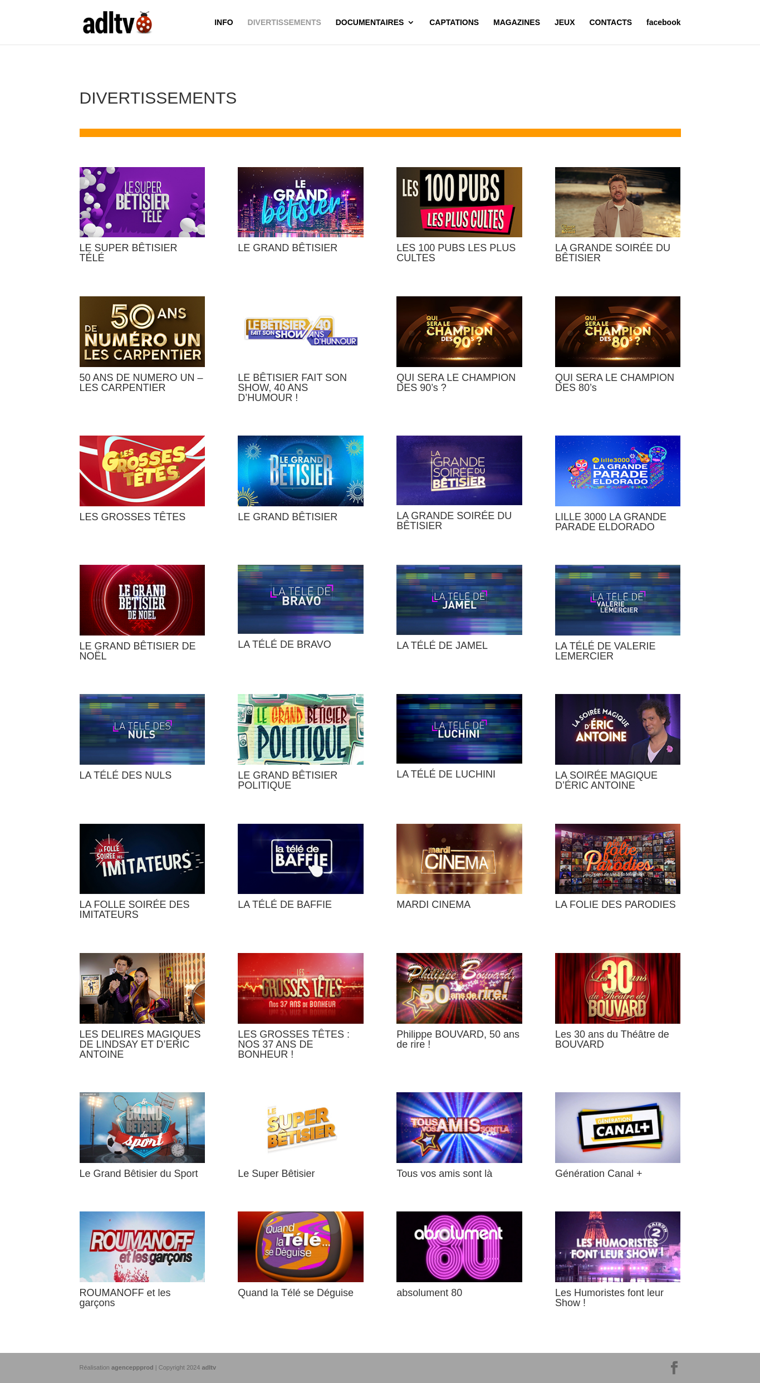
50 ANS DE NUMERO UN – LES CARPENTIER (141, 382)
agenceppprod (132, 1367)
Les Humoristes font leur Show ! (609, 1297)
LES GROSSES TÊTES (133, 516)
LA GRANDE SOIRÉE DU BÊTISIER (612, 252)
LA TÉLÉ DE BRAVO (284, 644)
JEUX (565, 22)
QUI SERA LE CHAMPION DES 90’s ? (456, 382)
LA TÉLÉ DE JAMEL (442, 645)
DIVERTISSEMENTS (284, 22)
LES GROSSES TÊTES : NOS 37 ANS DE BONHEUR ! (294, 1044)
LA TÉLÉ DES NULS (126, 775)
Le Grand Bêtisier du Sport (139, 1173)
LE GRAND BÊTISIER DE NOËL (138, 651)
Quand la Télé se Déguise (296, 1292)
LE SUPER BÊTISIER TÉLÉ (129, 252)
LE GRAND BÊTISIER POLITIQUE (287, 780)
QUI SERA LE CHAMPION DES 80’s (614, 382)
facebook (663, 22)
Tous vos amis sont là (444, 1173)
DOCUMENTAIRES (370, 22)
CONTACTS (610, 22)
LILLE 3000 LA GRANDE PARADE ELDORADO (610, 521)
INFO (223, 22)
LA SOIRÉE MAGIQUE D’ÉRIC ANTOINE (606, 780)
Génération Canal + (599, 1173)
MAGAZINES (516, 22)
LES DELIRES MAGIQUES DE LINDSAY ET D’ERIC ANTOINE (140, 1044)
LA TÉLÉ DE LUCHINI (446, 774)
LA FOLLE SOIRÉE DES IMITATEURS (135, 909)
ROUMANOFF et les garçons (125, 1297)
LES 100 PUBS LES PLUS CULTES (456, 252)
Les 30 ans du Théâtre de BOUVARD (612, 1039)
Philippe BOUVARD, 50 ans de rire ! (457, 1039)
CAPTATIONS (454, 22)
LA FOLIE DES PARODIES (615, 904)
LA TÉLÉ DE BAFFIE (285, 904)
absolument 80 (429, 1292)
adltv (209, 1367)
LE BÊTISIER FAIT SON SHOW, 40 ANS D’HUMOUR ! (292, 387)
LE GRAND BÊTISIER (287, 247)
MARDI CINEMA (433, 904)
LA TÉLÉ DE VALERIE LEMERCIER (605, 651)
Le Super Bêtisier (276, 1173)
